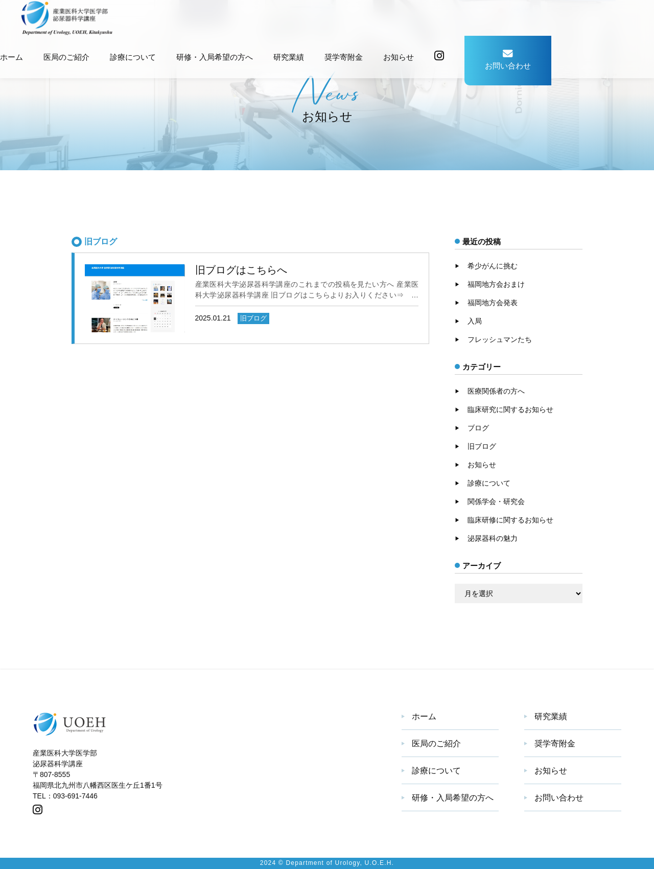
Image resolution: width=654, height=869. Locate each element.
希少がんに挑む (493, 266)
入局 (475, 321)
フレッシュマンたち (500, 339)
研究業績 (288, 57)
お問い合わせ (508, 59)
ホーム (11, 57)
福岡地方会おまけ (496, 284)
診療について (133, 57)
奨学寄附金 (343, 57)
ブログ (478, 428)
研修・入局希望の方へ (214, 57)
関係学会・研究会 (496, 501)
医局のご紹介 (66, 57)
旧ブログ (482, 446)
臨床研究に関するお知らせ (510, 409)
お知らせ (398, 57)
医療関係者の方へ (496, 391)
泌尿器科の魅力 (493, 538)
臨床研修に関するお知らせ (510, 520)
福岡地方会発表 (493, 303)
